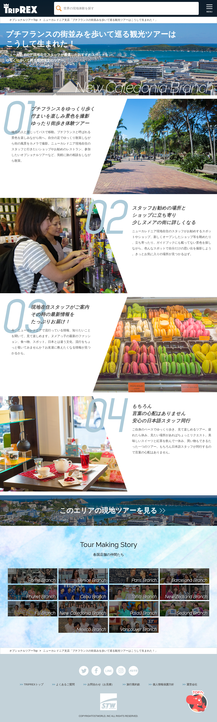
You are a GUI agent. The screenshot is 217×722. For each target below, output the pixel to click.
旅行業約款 (133, 684)
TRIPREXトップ (33, 684)
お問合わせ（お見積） (100, 684)
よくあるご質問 (65, 684)
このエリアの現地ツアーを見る (108, 510)
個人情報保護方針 (163, 684)
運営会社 (192, 684)
